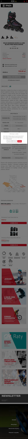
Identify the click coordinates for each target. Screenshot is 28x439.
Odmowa (14, 141)
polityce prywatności (9, 138)
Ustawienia (9, 141)
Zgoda (19, 141)
